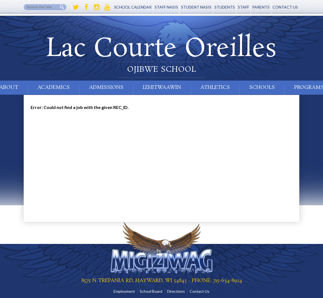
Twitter (75, 7)
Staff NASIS (166, 7)
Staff (243, 7)
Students (224, 7)
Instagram (96, 7)
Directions (176, 291)
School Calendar (133, 7)
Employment (124, 291)
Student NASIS (196, 7)
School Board (151, 291)
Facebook (86, 7)
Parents (261, 7)
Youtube (107, 7)
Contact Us (285, 7)
